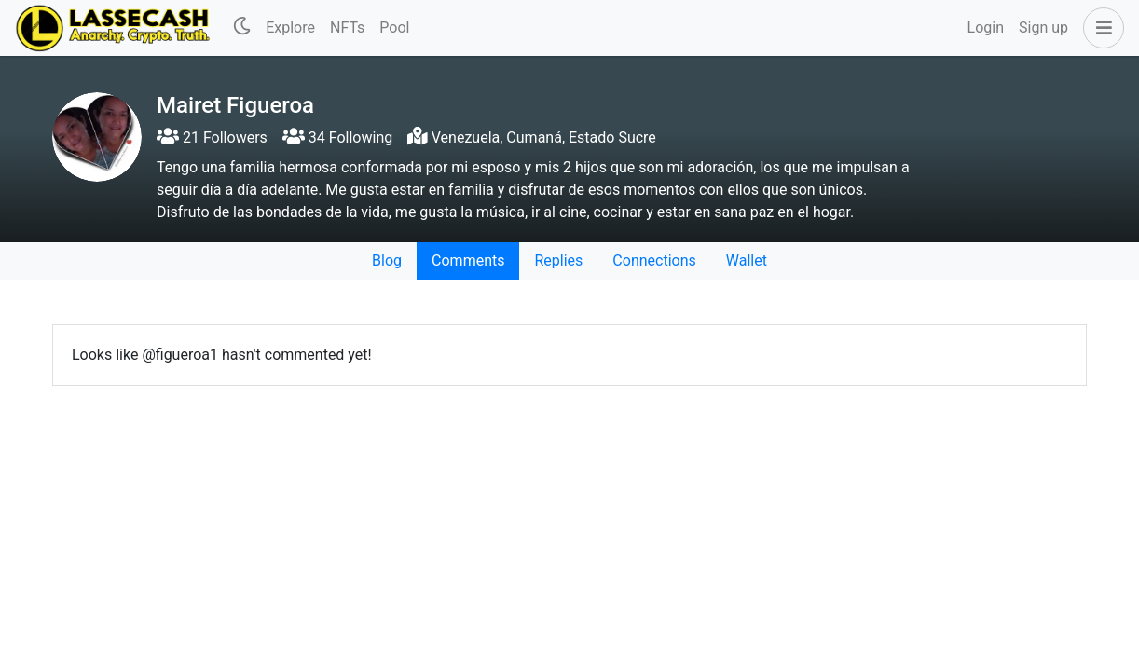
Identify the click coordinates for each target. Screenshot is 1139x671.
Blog (387, 260)
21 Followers (212, 137)
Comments (468, 260)
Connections (653, 260)
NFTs (347, 27)
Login (985, 27)
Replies (558, 260)
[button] (1100, 27)
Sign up (1043, 27)
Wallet (746, 260)
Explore (290, 27)
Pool (394, 27)
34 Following (337, 137)
